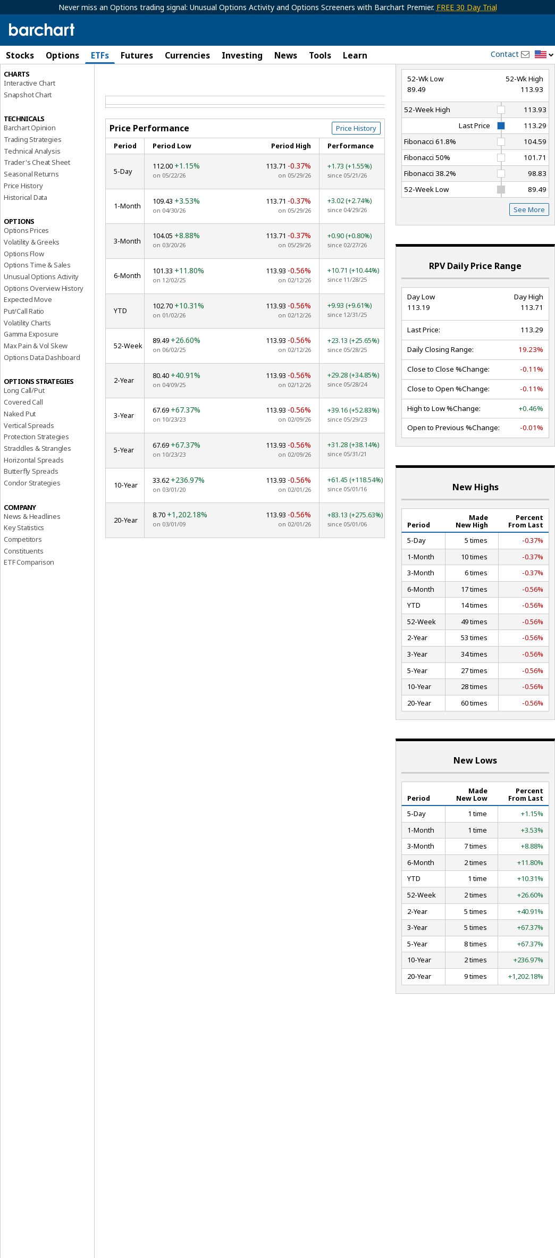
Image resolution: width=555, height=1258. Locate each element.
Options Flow (24, 299)
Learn (355, 55)
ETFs (100, 55)
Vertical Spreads (29, 470)
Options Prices (26, 276)
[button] (544, 55)
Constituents (24, 596)
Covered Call (23, 447)
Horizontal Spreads (33, 505)
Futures (137, 55)
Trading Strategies (32, 184)
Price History (23, 231)
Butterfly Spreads (31, 517)
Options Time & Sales (37, 310)
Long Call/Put (24, 436)
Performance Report (39, 95)
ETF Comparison (29, 608)
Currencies (187, 55)
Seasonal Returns (31, 219)
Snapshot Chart (28, 140)
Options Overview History (43, 333)
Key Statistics (24, 573)
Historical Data (25, 242)
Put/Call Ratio (24, 356)
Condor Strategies (32, 528)
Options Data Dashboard (42, 402)
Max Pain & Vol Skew (36, 391)
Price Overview (27, 83)
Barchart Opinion (30, 173)
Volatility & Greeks (32, 287)
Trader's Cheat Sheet (37, 208)
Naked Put (20, 459)
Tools (320, 55)
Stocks (20, 55)
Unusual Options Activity (41, 321)
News (285, 55)
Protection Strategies (36, 482)
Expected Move (28, 345)
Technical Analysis (32, 196)
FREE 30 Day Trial (466, 7)
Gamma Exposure (31, 379)
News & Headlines (32, 561)
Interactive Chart (29, 128)
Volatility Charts (27, 368)
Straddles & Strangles (37, 493)
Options (62, 55)
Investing (242, 55)
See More (529, 255)
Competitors (23, 584)
